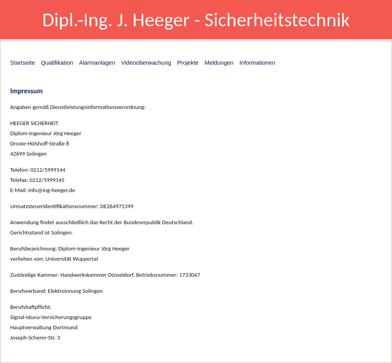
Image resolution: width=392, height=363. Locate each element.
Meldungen (219, 62)
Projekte (188, 62)
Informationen (257, 62)
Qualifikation (57, 62)
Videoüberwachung (146, 62)
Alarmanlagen (97, 62)
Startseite (22, 62)
